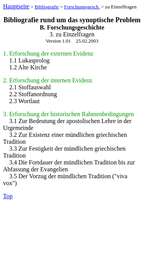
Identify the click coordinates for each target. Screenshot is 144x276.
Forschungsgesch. (82, 7)
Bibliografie (47, 7)
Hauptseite (16, 6)
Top (8, 196)
